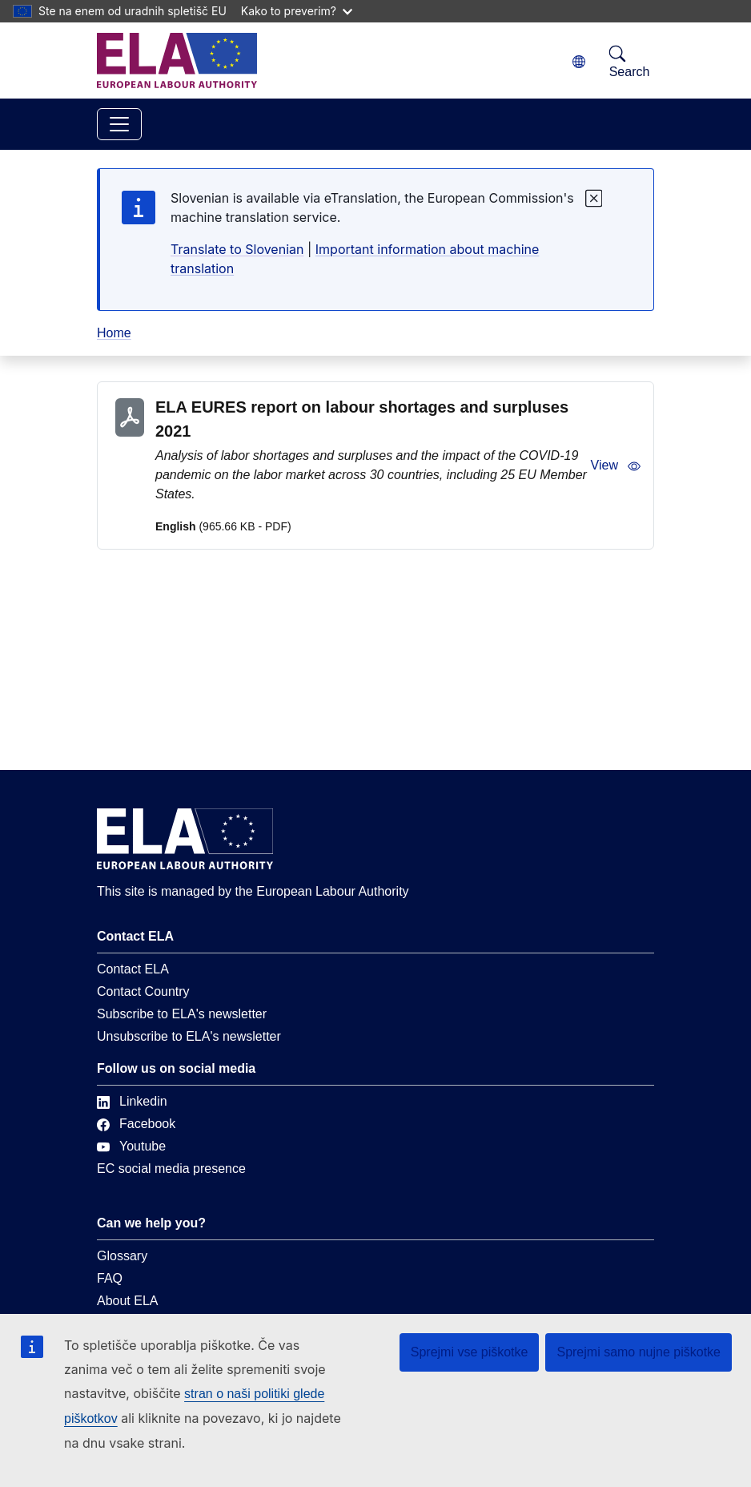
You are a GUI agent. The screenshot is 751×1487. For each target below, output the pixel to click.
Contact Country (143, 991)
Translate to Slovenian (237, 249)
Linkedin (132, 1101)
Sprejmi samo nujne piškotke (638, 1352)
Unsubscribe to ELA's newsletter (189, 1036)
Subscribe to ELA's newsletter (182, 1014)
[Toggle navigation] (119, 124)
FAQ (109, 1278)
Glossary (122, 1256)
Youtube (131, 1146)
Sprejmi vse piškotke (469, 1352)
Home (114, 333)
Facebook (136, 1123)
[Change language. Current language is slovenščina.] (578, 62)
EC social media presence (171, 1168)
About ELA (128, 1301)
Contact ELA (133, 969)
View (616, 465)
